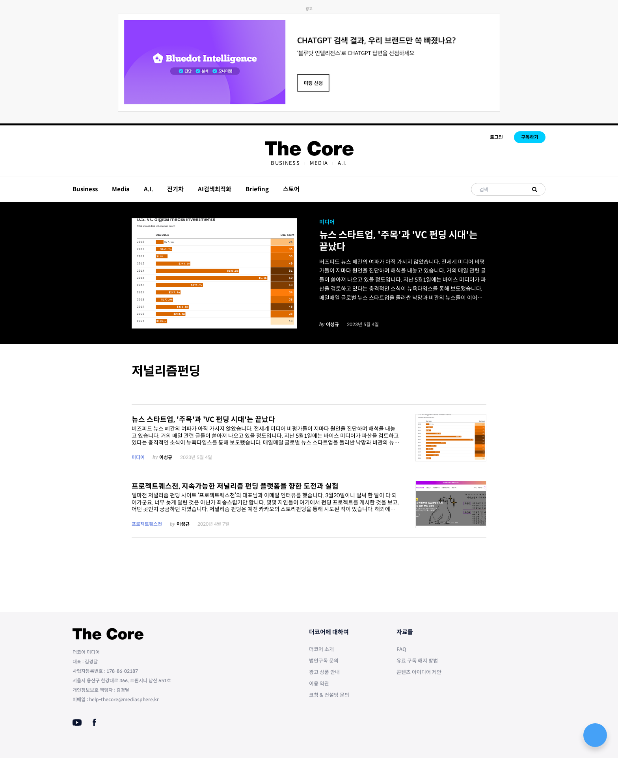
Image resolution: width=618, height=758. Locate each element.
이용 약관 (319, 683)
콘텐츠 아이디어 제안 (418, 672)
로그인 (496, 137)
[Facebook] (94, 722)
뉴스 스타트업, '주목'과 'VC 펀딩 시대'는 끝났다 (398, 241)
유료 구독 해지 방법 (417, 660)
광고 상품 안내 (324, 672)
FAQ (401, 649)
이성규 (332, 324)
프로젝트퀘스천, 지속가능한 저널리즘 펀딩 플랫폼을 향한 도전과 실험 (235, 486)
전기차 (175, 189)
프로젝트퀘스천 (147, 524)
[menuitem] (285, 163)
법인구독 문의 (324, 660)
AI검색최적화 (214, 189)
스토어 (291, 189)
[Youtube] (77, 722)
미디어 (327, 222)
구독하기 (529, 137)
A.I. (342, 163)
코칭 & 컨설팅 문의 (329, 695)
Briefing (257, 189)
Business (285, 163)
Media (319, 163)
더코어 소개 (321, 649)
